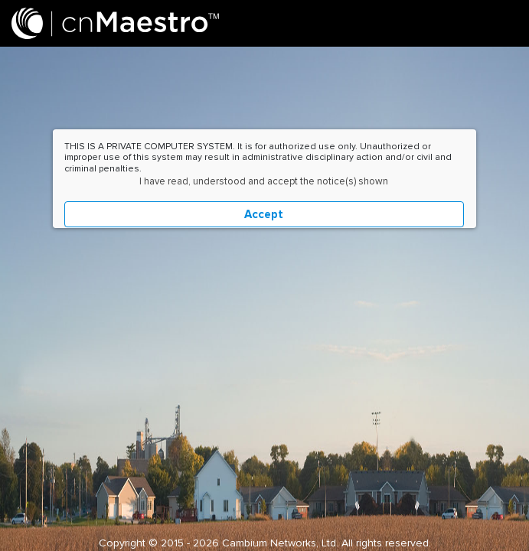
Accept (263, 214)
